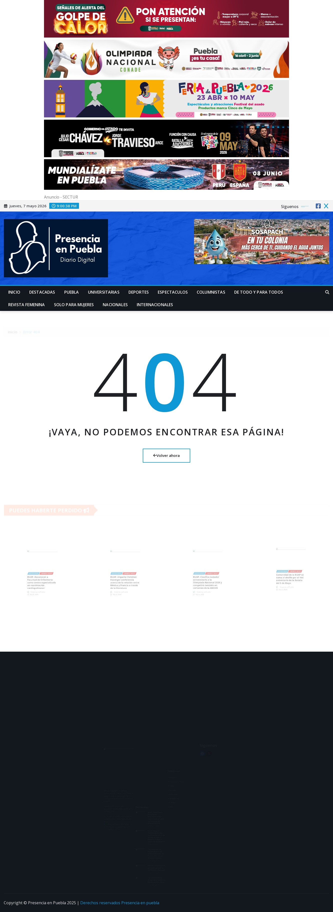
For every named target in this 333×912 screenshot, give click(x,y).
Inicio (14, 292)
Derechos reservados (100, 902)
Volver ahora (166, 455)
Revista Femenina (26, 304)
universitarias (104, 292)
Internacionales (155, 304)
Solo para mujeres (74, 304)
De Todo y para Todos (258, 292)
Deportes (138, 292)
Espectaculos (173, 292)
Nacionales (115, 304)
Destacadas (42, 292)
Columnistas (211, 292)
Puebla (71, 292)
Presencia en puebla (140, 902)
